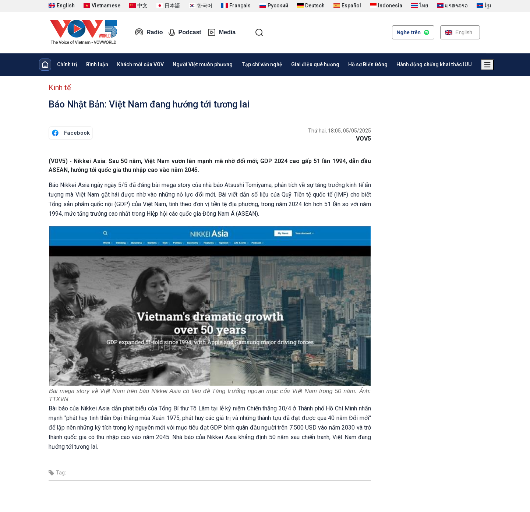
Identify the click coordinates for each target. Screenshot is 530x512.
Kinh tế (60, 87)
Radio (149, 32)
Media (221, 32)
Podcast (185, 32)
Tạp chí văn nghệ (261, 64)
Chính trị (67, 64)
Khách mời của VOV (140, 64)
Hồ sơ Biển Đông (368, 64)
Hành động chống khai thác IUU (434, 64)
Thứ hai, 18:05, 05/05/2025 (339, 131)
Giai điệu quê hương (315, 64)
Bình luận (97, 64)
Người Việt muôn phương (203, 64)
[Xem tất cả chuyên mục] (487, 64)
